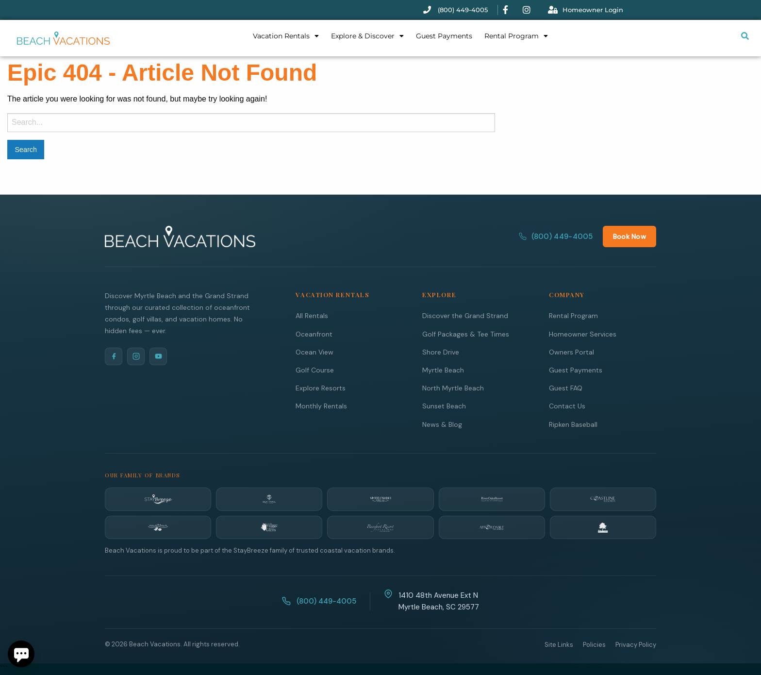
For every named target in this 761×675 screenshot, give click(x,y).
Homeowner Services (582, 333)
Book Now (629, 236)
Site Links (559, 644)
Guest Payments (444, 36)
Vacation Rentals (286, 36)
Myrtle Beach (443, 369)
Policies (594, 644)
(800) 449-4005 (556, 236)
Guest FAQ (565, 387)
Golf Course (315, 369)
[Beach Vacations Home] (180, 236)
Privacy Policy (635, 644)
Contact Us (567, 405)
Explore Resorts (321, 387)
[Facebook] (113, 356)
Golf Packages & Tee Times (465, 333)
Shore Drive (440, 351)
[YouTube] (158, 356)
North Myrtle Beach (453, 387)
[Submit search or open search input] (745, 36)
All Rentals (312, 315)
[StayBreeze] (158, 498)
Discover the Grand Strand (465, 315)
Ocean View (314, 351)
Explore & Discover (367, 36)
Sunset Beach (444, 405)
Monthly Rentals (321, 405)
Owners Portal (571, 351)
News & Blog (442, 424)
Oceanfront (314, 333)
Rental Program (516, 36)
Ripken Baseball (573, 424)
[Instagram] (136, 356)
